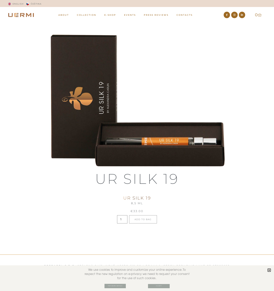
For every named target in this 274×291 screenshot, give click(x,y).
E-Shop (110, 15)
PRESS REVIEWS (156, 15)
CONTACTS (184, 15)
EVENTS (130, 15)
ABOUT (63, 15)
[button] (269, 270)
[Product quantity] (122, 219)
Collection (86, 15)
